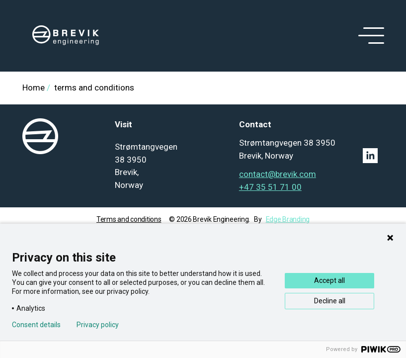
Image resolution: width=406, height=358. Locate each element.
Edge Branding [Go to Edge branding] (288, 219)
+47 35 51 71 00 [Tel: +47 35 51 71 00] (270, 187)
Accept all (329, 280)
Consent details (36, 325)
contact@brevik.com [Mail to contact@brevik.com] (277, 174)
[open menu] (369, 36)
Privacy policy (98, 325)
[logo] (65, 36)
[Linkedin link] (373, 155)
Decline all (329, 301)
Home (33, 87)
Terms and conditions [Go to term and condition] (128, 219)
